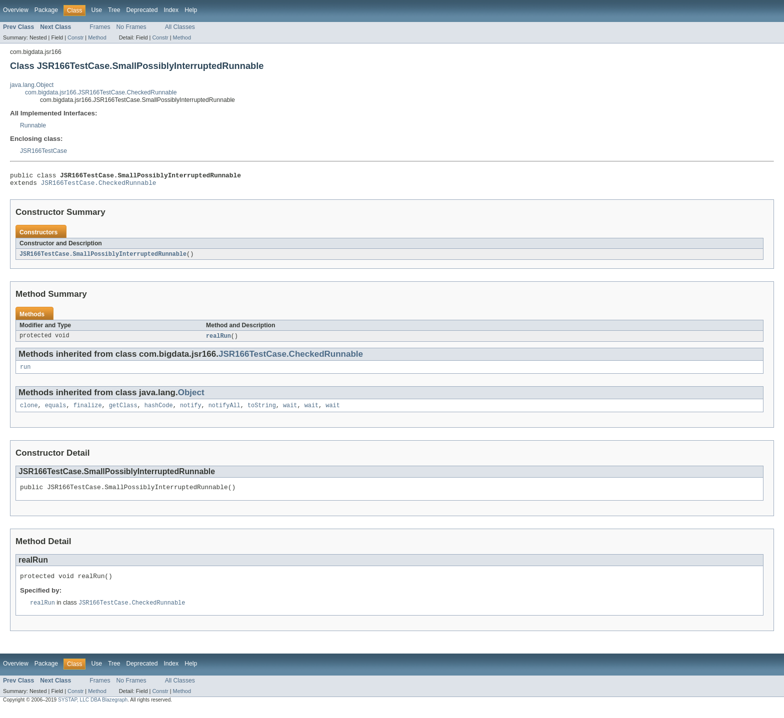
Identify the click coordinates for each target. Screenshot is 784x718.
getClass (123, 411)
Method (97, 37)
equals (55, 411)
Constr (76, 37)
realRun (218, 340)
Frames (100, 26)
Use (96, 9)
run (25, 372)
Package (46, 9)
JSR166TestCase (43, 150)
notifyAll (224, 411)
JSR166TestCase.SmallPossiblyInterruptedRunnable (103, 257)
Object (191, 397)
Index (171, 9)
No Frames (131, 26)
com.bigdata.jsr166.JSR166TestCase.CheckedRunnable (100, 92)
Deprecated (142, 9)
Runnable (33, 125)
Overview (15, 9)
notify (191, 411)
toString (262, 411)
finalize (88, 411)
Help (190, 9)
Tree (114, 9)
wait (290, 411)
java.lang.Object (32, 84)
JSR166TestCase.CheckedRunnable (98, 185)
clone (29, 411)
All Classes (180, 26)
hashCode (158, 411)
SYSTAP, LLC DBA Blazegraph (93, 709)
